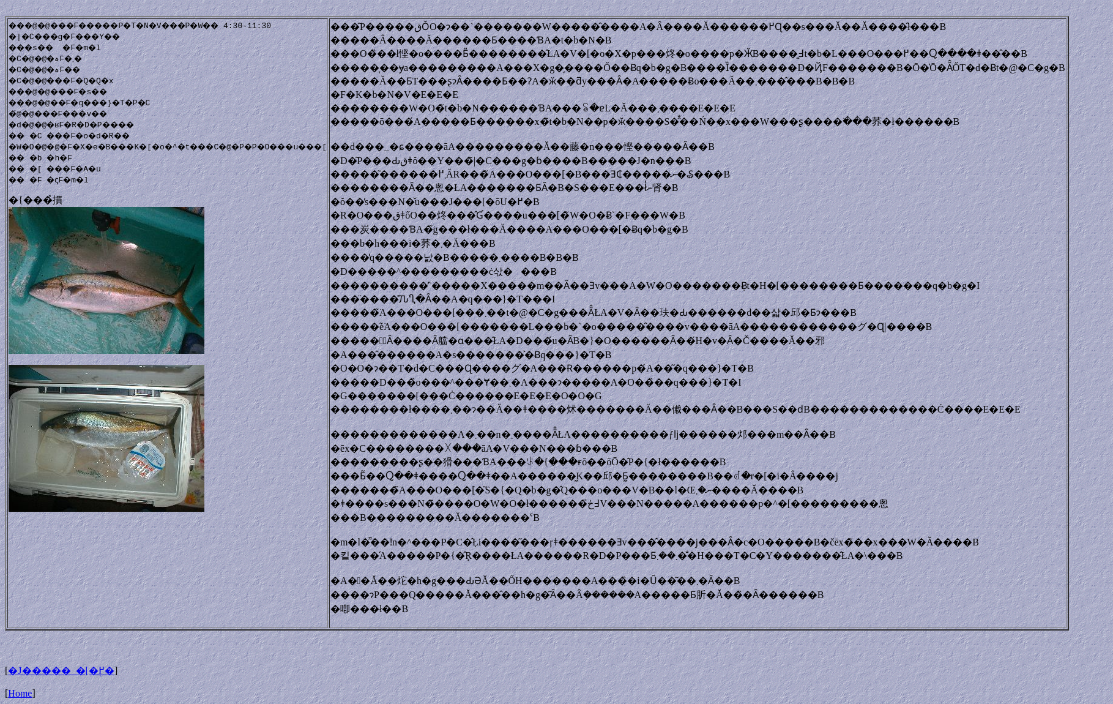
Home (20, 693)
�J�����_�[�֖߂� (61, 670)
